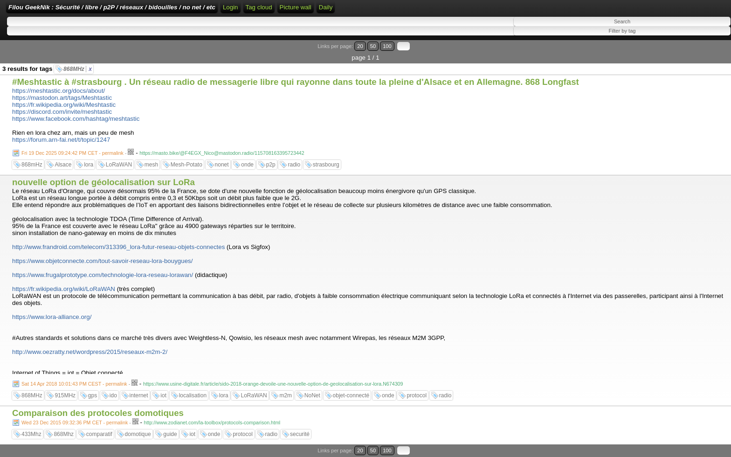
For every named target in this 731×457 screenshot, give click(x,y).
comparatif (99, 434)
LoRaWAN (119, 164)
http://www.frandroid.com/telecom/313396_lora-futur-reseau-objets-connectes (118, 246)
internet (139, 395)
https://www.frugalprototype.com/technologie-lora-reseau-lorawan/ (102, 274)
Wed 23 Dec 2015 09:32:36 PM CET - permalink (74, 422)
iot (163, 395)
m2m (285, 395)
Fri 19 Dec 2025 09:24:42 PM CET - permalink (72, 153)
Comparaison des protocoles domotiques (98, 413)
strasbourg (326, 164)
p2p (271, 164)
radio (294, 164)
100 (387, 46)
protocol (417, 395)
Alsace (63, 164)
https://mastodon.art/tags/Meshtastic (62, 97)
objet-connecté (351, 395)
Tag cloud (259, 7)
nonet (222, 164)
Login (230, 7)
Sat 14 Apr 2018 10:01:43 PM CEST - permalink (74, 384)
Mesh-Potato (186, 164)
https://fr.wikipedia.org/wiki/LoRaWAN (63, 288)
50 (373, 46)
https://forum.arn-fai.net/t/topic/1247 (61, 139)
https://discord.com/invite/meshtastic (62, 111)
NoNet (312, 395)
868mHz (31, 164)
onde (247, 164)
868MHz (77, 69)
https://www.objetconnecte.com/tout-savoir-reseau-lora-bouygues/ (102, 260)
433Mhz (31, 434)
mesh (151, 164)
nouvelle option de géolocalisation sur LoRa (103, 182)
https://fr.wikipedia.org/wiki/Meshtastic (64, 104)
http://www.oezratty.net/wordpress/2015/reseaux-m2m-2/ (89, 351)
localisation (193, 395)
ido (113, 395)
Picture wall (295, 7)
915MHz (65, 395)
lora (88, 164)
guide (170, 434)
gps (92, 395)
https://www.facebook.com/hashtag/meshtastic (75, 118)
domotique (138, 434)
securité (300, 434)
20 (360, 46)
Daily (326, 7)
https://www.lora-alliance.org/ (51, 316)
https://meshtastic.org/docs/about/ (58, 90)
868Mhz (64, 434)
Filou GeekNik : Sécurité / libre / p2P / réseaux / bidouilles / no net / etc (111, 7)
